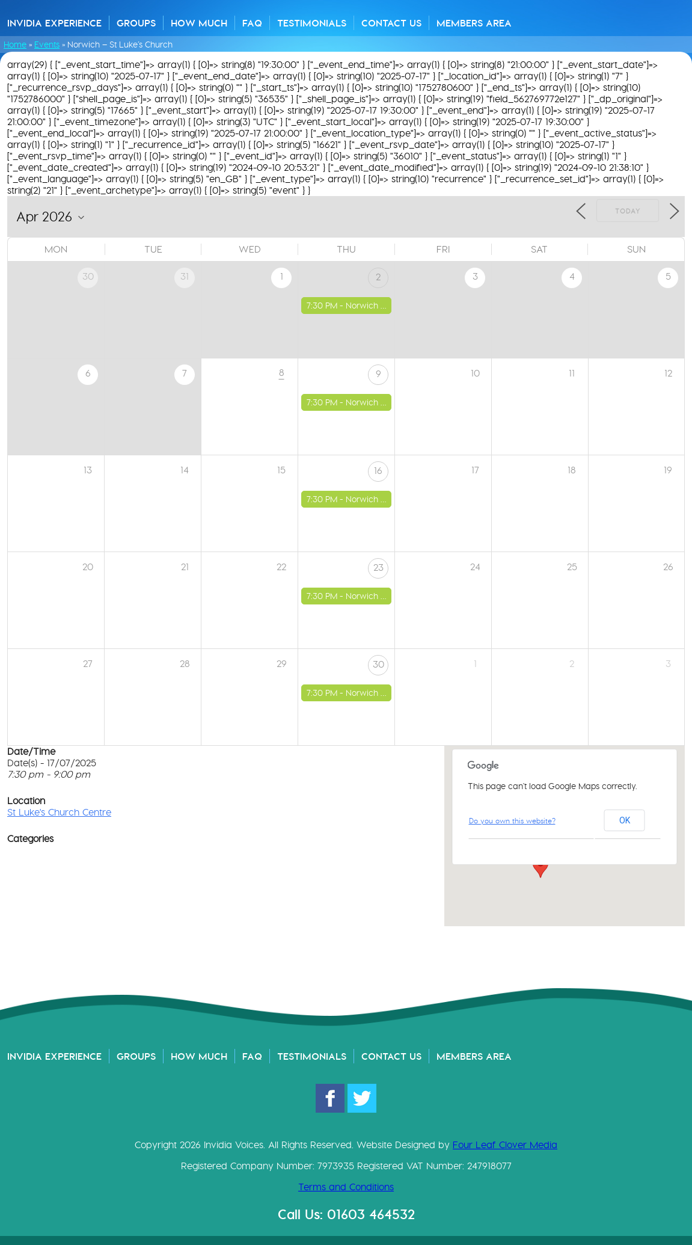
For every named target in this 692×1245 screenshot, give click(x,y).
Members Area (474, 23)
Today (627, 211)
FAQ (252, 23)
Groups (136, 23)
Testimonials (311, 23)
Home (15, 44)
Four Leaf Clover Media (505, 1145)
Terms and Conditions (346, 1187)
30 (378, 664)
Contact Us (391, 23)
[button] (540, 866)
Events (47, 44)
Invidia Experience (54, 23)
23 (378, 567)
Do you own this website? (512, 820)
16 (378, 470)
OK (624, 820)
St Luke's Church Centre (59, 812)
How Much (199, 23)
